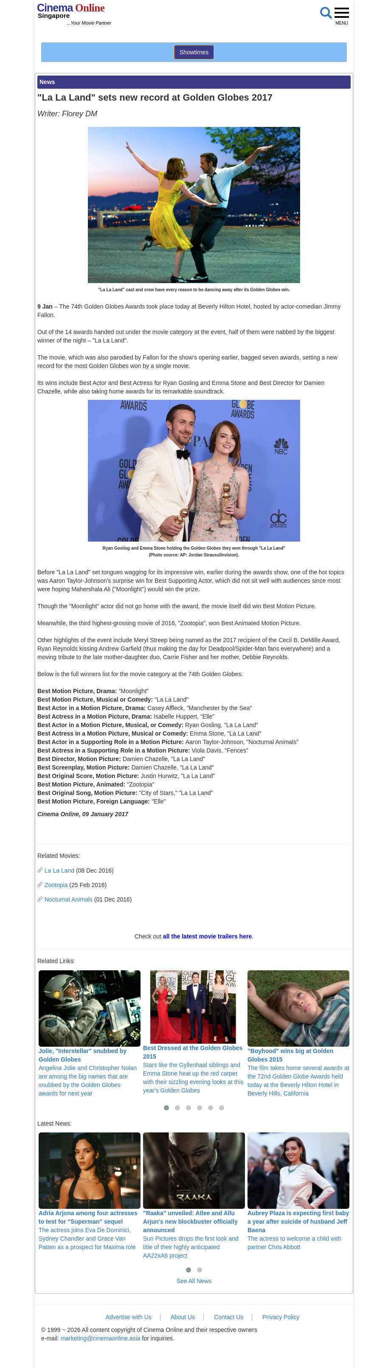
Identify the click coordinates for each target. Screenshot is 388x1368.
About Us (183, 1317)
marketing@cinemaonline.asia (101, 1338)
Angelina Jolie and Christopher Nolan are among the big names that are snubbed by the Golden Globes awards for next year (90, 1033)
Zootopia (56, 885)
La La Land (59, 870)
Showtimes (194, 52)
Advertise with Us (129, 1317)
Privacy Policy (280, 1317)
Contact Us (228, 1317)
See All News (194, 1281)
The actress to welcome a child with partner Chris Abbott (298, 1191)
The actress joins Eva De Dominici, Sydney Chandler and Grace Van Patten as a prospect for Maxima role (90, 1191)
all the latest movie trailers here (207, 936)
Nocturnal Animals (69, 899)
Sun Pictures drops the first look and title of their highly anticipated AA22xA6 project (194, 1195)
